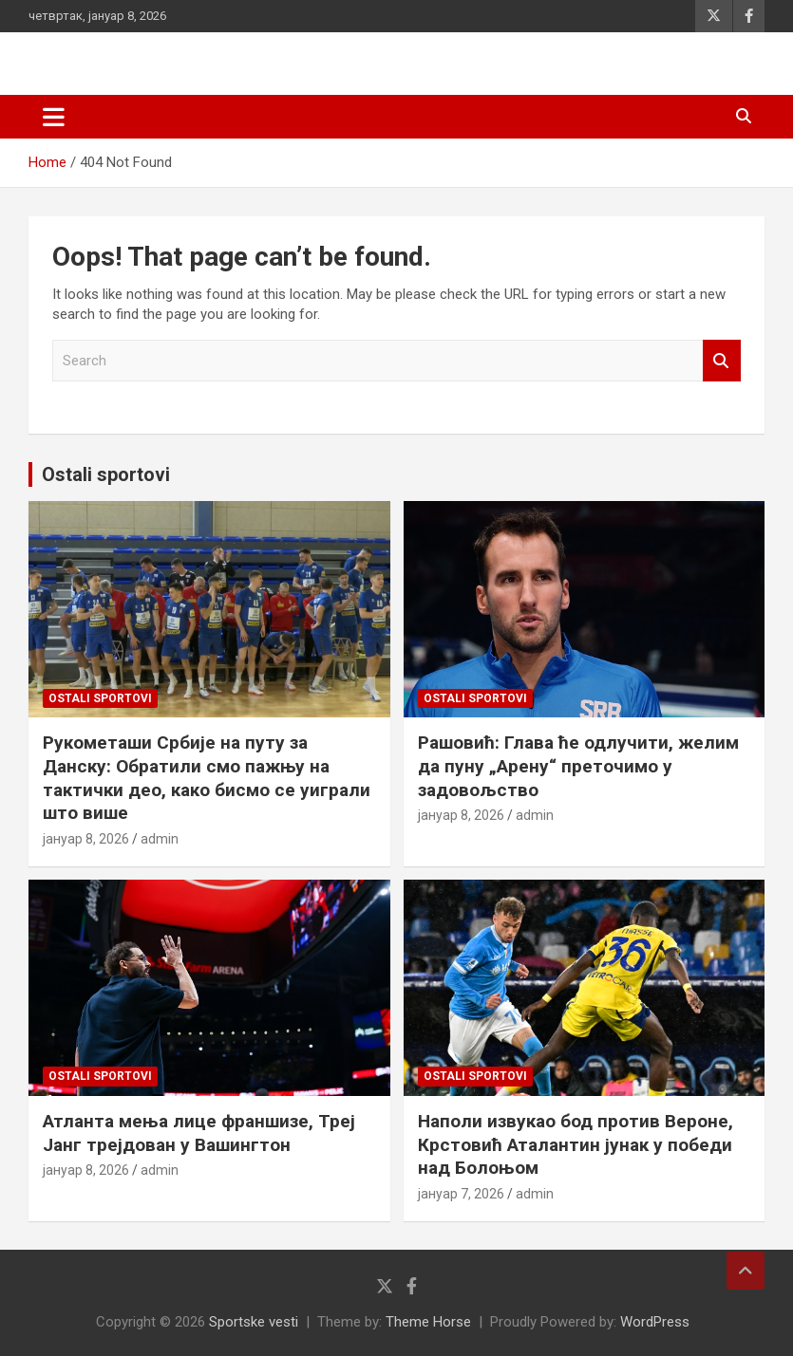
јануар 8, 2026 (86, 838)
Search (722, 361)
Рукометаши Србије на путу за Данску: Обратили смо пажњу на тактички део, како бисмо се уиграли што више (206, 778)
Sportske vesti (253, 1321)
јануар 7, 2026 (461, 1193)
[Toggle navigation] (53, 117)
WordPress (654, 1321)
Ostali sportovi (106, 474)
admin (160, 838)
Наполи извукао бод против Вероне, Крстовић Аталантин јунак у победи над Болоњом (575, 1144)
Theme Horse (428, 1321)
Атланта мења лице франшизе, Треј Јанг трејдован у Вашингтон (199, 1133)
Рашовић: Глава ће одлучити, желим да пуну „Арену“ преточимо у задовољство (578, 766)
